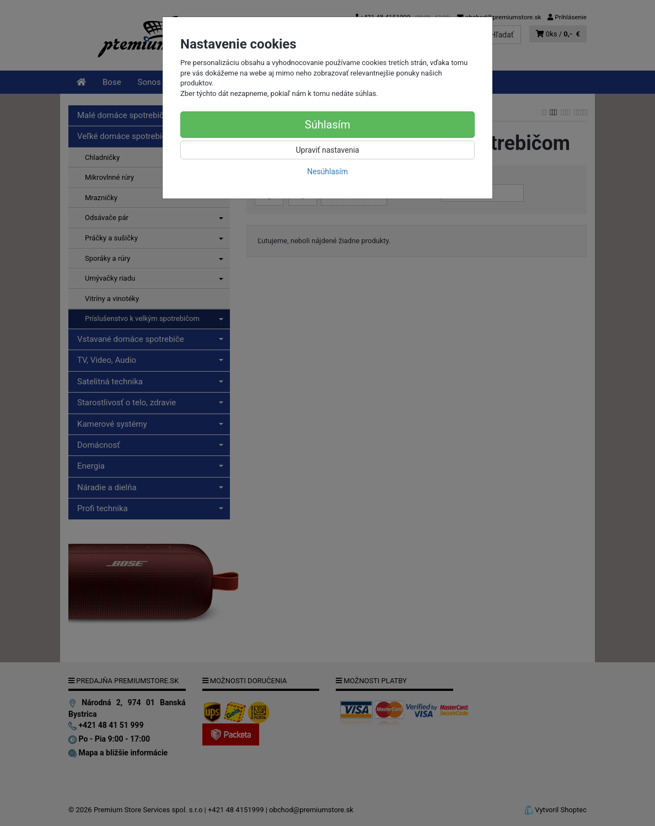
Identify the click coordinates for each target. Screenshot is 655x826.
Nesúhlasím (327, 171)
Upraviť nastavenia (327, 150)
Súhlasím (327, 124)
